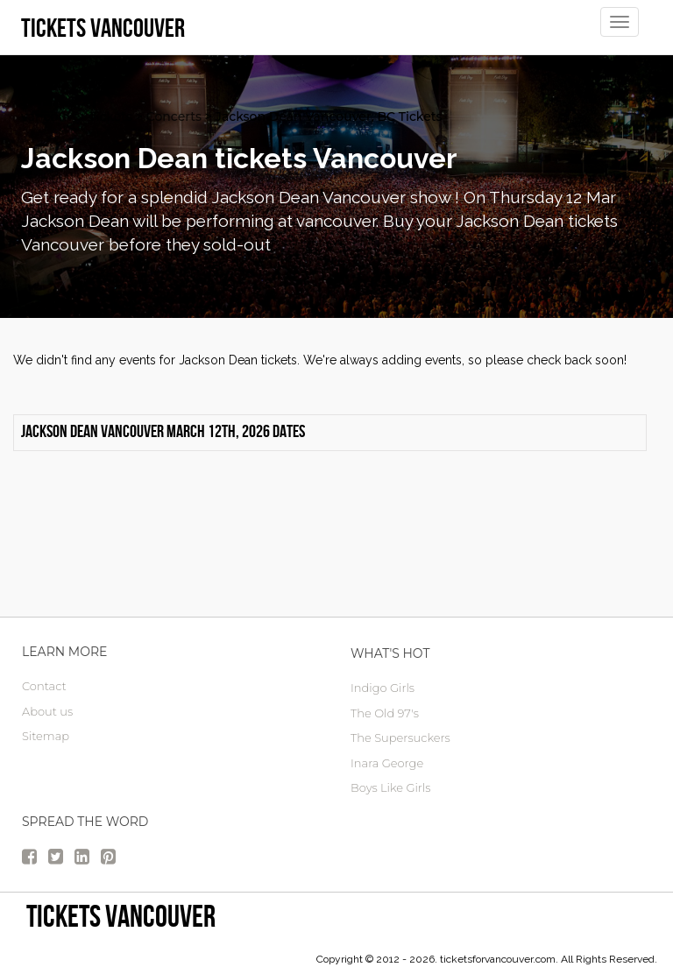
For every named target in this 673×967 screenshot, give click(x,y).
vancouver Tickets (76, 116)
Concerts (174, 116)
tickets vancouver (121, 916)
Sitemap (45, 736)
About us (47, 711)
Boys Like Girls (390, 787)
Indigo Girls (382, 688)
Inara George (387, 763)
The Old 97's (385, 713)
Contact (44, 686)
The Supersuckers (400, 738)
